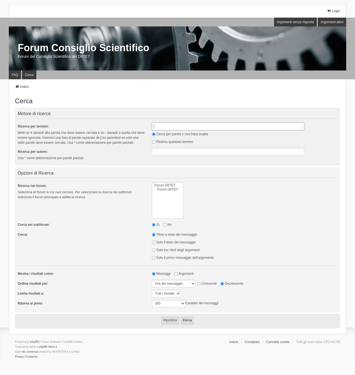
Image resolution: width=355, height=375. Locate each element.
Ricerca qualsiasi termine (172, 142)
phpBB (34, 341)
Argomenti (184, 274)
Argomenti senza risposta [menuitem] (295, 22)
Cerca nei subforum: (34, 225)
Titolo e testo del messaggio (174, 235)
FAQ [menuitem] (15, 75)
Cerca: (23, 235)
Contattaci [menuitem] (252, 342)
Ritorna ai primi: (30, 303)
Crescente (207, 284)
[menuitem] (19, 356)
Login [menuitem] (333, 11)
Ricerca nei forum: (32, 186)
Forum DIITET (167, 185)
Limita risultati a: (31, 293)
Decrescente (231, 284)
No (167, 225)
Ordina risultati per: (33, 284)
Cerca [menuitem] (29, 75)
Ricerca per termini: (33, 126)
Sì (155, 225)
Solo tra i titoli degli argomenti (176, 250)
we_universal (30, 351)
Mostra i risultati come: (36, 274)
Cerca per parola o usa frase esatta (180, 134)
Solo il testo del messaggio (174, 242)
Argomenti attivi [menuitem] (332, 22)
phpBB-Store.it (48, 346)
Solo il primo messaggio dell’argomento (183, 258)
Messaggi (161, 274)
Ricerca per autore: (33, 152)
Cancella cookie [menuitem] (278, 342)
